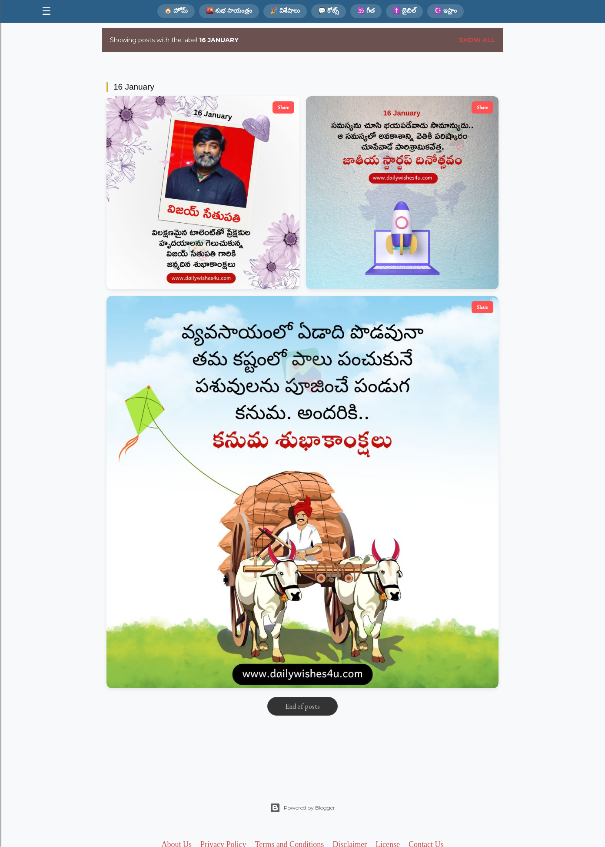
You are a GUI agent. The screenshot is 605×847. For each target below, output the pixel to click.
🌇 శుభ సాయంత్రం (229, 10)
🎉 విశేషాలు (285, 10)
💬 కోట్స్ (328, 10)
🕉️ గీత (366, 10)
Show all (477, 40)
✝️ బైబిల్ (404, 10)
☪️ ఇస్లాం (445, 10)
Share (283, 107)
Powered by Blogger (302, 808)
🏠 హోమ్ (176, 10)
